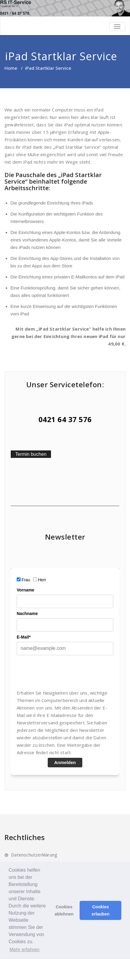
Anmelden (65, 762)
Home (10, 68)
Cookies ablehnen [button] (64, 910)
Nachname (27, 613)
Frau (25, 579)
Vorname (25, 590)
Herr (42, 579)
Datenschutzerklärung (34, 855)
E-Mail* (24, 637)
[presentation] (62, 672)
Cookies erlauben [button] (100, 910)
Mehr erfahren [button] (25, 949)
